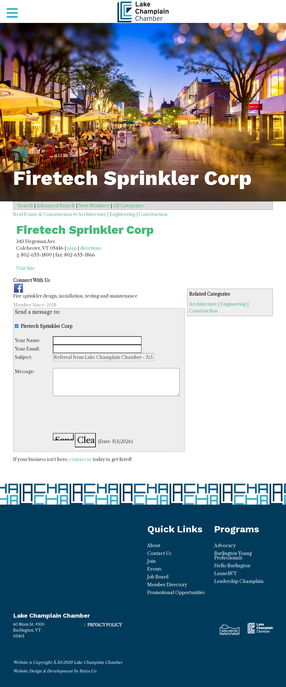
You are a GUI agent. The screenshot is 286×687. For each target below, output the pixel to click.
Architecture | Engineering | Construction (122, 214)
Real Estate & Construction (42, 214)
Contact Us (159, 553)
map (72, 248)
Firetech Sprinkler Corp (85, 230)
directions (90, 248)
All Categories (128, 205)
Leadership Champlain (238, 581)
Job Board (157, 577)
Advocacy (225, 545)
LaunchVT (225, 573)
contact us (80, 459)
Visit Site (25, 268)
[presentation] (95, 415)
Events (154, 569)
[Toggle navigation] (12, 13)
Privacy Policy (104, 624)
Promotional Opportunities (176, 592)
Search (25, 205)
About (153, 545)
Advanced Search (56, 205)
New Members (93, 205)
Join (151, 561)
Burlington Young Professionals (233, 555)
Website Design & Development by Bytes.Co (54, 671)
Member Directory (167, 584)
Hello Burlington (232, 565)
